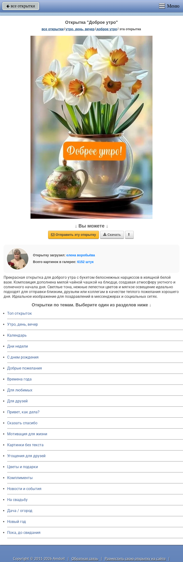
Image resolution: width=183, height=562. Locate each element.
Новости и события (24, 488)
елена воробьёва (80, 255)
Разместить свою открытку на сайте (135, 558)
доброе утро (107, 29)
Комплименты (20, 478)
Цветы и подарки (22, 467)
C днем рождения (23, 357)
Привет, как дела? (23, 412)
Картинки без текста (25, 445)
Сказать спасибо (22, 423)
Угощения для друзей (26, 456)
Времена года (19, 379)
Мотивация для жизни (27, 434)
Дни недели (17, 346)
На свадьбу (17, 499)
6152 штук (85, 262)
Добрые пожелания (24, 368)
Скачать (112, 235)
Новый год (16, 521)
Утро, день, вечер (22, 324)
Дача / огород (19, 510)
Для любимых (19, 390)
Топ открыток (19, 313)
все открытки (20, 6)
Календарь (17, 335)
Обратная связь (84, 558)
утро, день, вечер (80, 29)
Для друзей (17, 401)
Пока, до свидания (24, 532)
